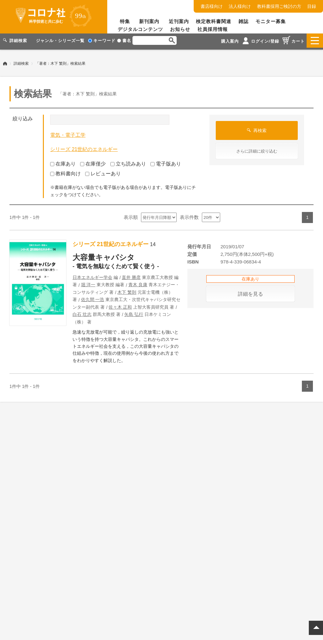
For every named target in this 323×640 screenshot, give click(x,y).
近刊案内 (179, 21)
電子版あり (165, 162)
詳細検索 (21, 61)
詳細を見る (250, 292)
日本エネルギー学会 (92, 275)
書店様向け (212, 6)
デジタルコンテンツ (140, 29)
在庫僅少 (93, 162)
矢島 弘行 (133, 312)
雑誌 (243, 21)
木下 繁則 (126, 290)
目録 (311, 6)
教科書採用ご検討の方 (279, 6)
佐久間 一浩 (92, 297)
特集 (125, 21)
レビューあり (103, 171)
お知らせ (180, 29)
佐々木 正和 (120, 305)
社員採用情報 (212, 29)
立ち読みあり (128, 162)
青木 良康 (137, 282)
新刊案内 (149, 21)
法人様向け (240, 6)
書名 (124, 40)
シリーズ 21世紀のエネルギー (84, 147)
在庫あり (63, 162)
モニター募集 (270, 21)
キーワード (101, 40)
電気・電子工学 (67, 133)
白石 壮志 (82, 312)
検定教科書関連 (213, 21)
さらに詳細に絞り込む (256, 149)
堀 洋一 (88, 282)
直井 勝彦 (131, 275)
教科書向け (65, 171)
